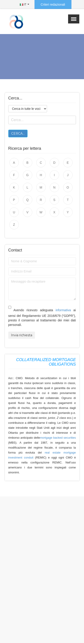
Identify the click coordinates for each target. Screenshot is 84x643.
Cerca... (18, 133)
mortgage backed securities (58, 437)
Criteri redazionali (53, 4)
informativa (63, 310)
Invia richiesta (21, 335)
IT (23, 4)
